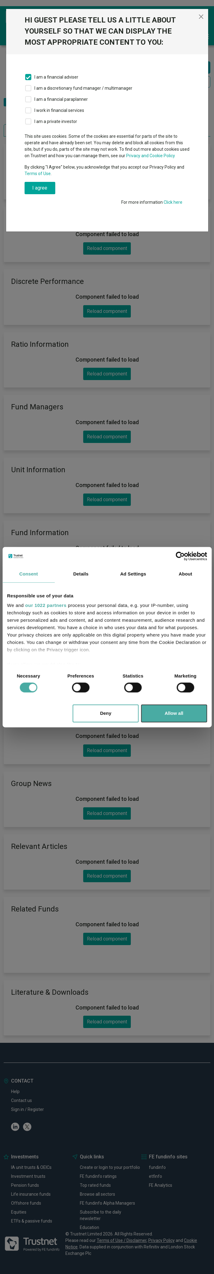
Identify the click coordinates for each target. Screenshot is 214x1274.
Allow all (174, 713)
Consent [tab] (28, 573)
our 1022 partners (45, 605)
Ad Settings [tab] (133, 573)
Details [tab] (80, 573)
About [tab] (185, 573)
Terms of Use (38, 173)
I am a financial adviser (56, 77)
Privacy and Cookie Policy (150, 155)
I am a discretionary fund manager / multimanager (83, 88)
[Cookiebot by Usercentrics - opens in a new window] (180, 556)
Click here (173, 202)
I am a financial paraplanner (61, 99)
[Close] (201, 16)
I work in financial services (59, 110)
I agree (39, 188)
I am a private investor (55, 121)
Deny (105, 713)
